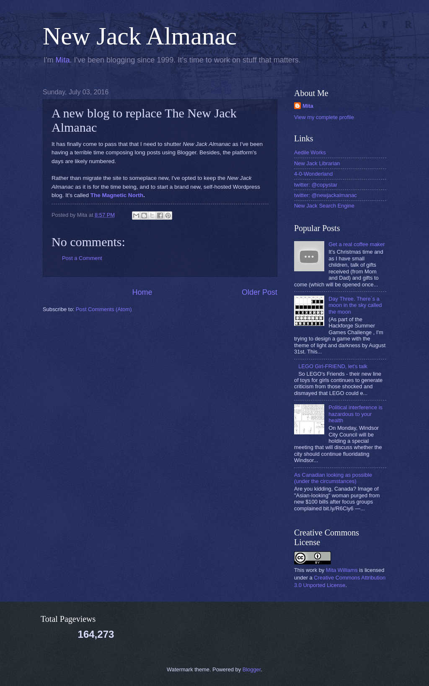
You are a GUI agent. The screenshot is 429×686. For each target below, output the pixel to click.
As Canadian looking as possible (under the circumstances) (333, 478)
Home (142, 292)
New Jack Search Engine (324, 206)
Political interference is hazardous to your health (355, 414)
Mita (62, 60)
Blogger (252, 669)
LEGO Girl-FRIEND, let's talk (332, 366)
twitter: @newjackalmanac (325, 195)
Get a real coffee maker (356, 244)
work (311, 570)
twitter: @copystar (315, 185)
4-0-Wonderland (313, 174)
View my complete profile (324, 117)
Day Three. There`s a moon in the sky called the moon (355, 305)
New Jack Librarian (317, 163)
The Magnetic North (116, 195)
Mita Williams (342, 570)
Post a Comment (82, 258)
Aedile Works (310, 152)
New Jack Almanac (140, 36)
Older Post (259, 292)
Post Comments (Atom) (104, 309)
